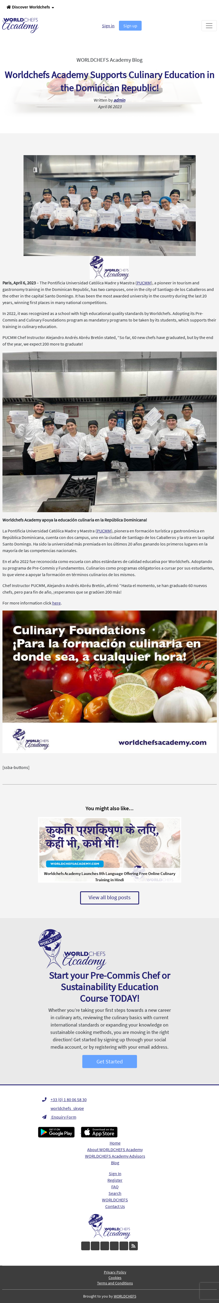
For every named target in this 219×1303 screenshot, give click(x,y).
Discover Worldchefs (30, 7)
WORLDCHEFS (115, 1199)
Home (115, 1143)
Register (114, 1180)
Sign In (115, 1173)
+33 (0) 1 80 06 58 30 (64, 1099)
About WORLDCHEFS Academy (115, 1149)
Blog (115, 1162)
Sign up (130, 25)
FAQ (115, 1186)
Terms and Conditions (115, 1283)
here (56, 603)
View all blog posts (109, 897)
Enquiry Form (59, 1117)
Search (115, 1193)
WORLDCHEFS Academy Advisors (115, 1156)
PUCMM (144, 282)
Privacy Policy (115, 1272)
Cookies (115, 1277)
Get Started (110, 1061)
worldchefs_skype (63, 1108)
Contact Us (115, 1206)
